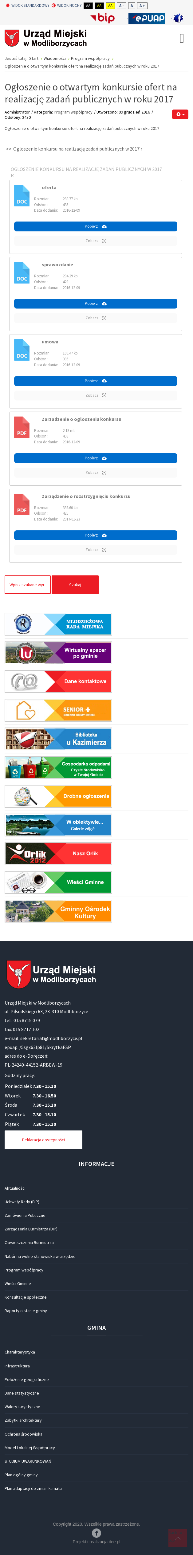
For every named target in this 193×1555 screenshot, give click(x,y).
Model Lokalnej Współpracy (30, 1447)
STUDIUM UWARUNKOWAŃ (28, 1461)
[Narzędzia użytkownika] (180, 114)
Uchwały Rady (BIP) (22, 1202)
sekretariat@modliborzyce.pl (51, 1038)
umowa (50, 341)
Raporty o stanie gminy (26, 1310)
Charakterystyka (20, 1352)
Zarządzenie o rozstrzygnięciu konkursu (86, 496)
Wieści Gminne (18, 1283)
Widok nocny (67, 5)
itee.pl (114, 1541)
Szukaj (75, 584)
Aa (88, 5)
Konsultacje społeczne (26, 1297)
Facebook (96, 1533)
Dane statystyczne (22, 1393)
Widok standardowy (27, 5)
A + (142, 5)
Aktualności (15, 1188)
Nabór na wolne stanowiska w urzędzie (40, 1256)
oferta (49, 187)
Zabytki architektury (23, 1420)
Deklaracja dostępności (43, 1139)
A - (121, 5)
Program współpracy (73, 112)
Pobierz (96, 226)
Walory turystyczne (22, 1406)
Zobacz (95, 240)
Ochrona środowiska (23, 1434)
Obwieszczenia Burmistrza (29, 1242)
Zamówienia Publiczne (25, 1215)
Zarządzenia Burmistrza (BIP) (31, 1229)
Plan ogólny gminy (21, 1475)
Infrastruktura (17, 1366)
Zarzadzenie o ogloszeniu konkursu (81, 419)
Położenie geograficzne (27, 1379)
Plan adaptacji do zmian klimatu (33, 1488)
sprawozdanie (57, 264)
